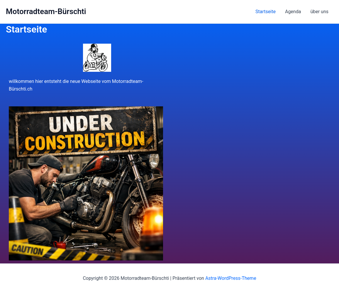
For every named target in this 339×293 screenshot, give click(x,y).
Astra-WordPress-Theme (230, 278)
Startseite (265, 11)
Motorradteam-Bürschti (46, 11)
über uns (319, 11)
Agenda (293, 11)
